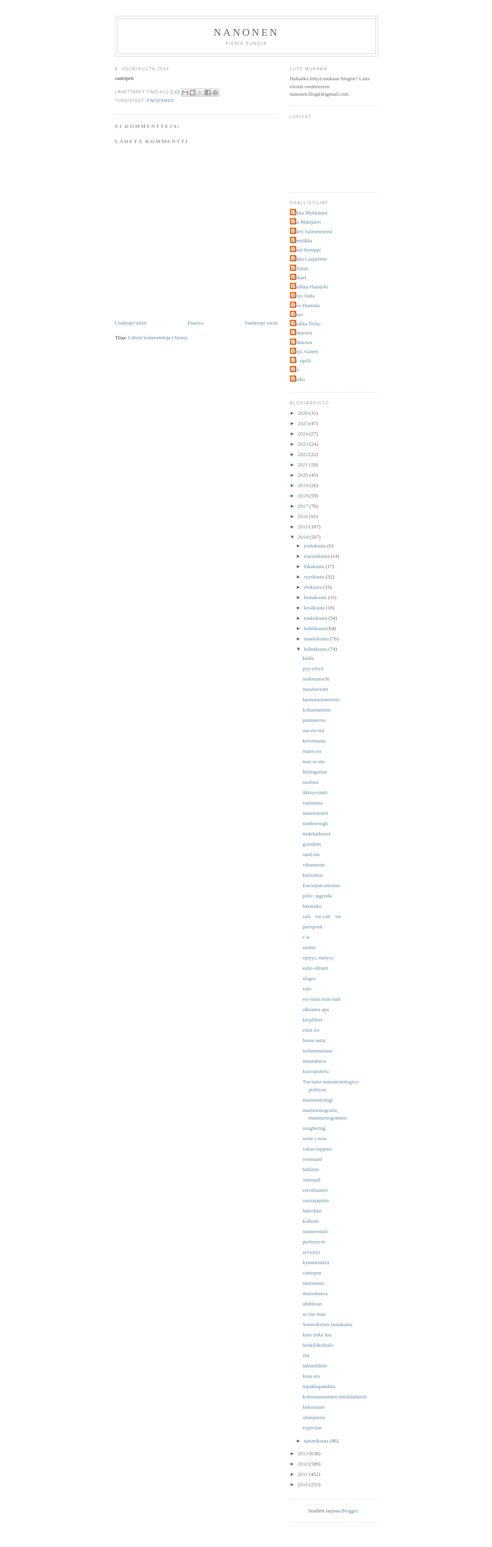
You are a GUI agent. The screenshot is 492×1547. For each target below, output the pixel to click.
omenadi (311, 1180)
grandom (312, 844)
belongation (315, 772)
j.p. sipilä (301, 361)
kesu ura (311, 1376)
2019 (303, 485)
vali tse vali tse (322, 916)
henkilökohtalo (318, 1345)
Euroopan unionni (321, 885)
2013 (303, 1453)
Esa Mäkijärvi (306, 222)
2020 (303, 475)
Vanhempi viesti (261, 323)
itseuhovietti (315, 689)
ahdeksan (312, 1304)
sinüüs (309, 947)
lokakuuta (315, 566)
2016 (303, 516)
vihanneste (314, 865)
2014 (303, 537)
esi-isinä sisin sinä (321, 999)
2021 (303, 465)
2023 (303, 444)
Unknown (302, 333)
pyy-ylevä (313, 668)
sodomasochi (316, 679)
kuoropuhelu (316, 1071)
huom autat (314, 1040)
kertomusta (314, 741)
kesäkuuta (315, 608)
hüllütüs (311, 1169)
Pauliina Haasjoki (310, 287)
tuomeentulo (315, 1231)
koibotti (310, 1221)
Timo (297, 314)
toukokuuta (316, 618)
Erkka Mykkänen (310, 213)
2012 (303, 1464)
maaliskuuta (317, 639)
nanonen (246, 32)
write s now (315, 1138)
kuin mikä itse (317, 1335)
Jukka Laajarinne (309, 259)
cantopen (312, 1273)
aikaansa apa (316, 1009)
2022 (303, 454)
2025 (303, 423)
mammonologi (318, 1100)
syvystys (311, 1252)
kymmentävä (316, 1262)
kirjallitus (312, 1020)
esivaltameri (315, 1190)
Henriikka (302, 241)
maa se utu (314, 761)
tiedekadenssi (316, 834)
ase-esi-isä (313, 730)
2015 (303, 527)
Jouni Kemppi (306, 250)
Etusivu (195, 323)
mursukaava (315, 1293)
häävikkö (312, 1211)
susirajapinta (316, 1200)
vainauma (313, 803)
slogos (309, 978)
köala (308, 658)
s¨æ (306, 937)
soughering (314, 1128)
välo (307, 989)
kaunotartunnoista (321, 699)
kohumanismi (317, 710)
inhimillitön (315, 1366)
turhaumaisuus (318, 1051)
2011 (303, 1474)
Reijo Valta (303, 296)
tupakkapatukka (319, 1386)
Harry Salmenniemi (312, 231)
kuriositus (313, 875)
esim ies (311, 1030)
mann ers (312, 751)
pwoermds (160, 101)
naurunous (313, 1283)
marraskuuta (317, 556)
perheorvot (314, 1242)
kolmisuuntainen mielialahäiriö (335, 1397)
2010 (303, 1484)
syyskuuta (315, 577)
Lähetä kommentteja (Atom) (157, 337)
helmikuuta (316, 649)
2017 (303, 506)
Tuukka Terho (306, 324)
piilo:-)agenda (317, 896)
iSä (306, 1355)
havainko (312, 906)
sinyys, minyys (318, 958)
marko (298, 379)
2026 (303, 413)
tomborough (315, 823)
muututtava (314, 1061)
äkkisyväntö (315, 792)
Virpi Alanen (305, 351)
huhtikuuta (315, 628)
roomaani (312, 1159)
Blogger (349, 1511)
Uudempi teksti (131, 323)
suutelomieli (315, 813)
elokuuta (313, 587)
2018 (303, 496)
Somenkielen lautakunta (327, 1324)
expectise (312, 1428)
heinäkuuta (316, 597)
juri (295, 370)
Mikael (299, 277)
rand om (311, 854)
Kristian (300, 268)
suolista (310, 782)
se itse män (314, 1314)
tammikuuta (317, 1441)
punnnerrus (314, 720)
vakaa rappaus (317, 1149)
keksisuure (314, 1407)
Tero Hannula (306, 305)
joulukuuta (315, 546)
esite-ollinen (315, 968)
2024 (303, 434)
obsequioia (314, 1417)
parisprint (312, 927)
